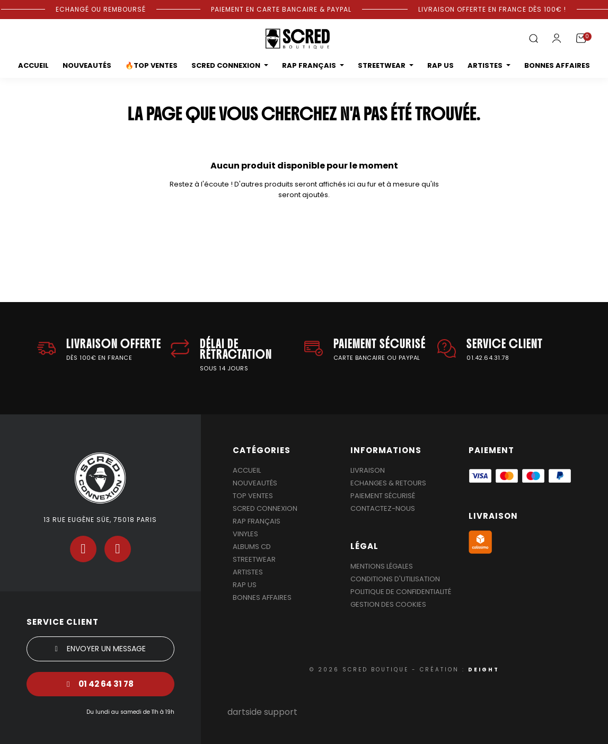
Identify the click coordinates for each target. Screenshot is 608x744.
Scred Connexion (265, 508)
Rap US (245, 585)
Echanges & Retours (388, 483)
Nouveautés (255, 483)
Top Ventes (253, 496)
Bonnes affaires (262, 597)
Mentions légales (381, 566)
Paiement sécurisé (382, 496)
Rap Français (256, 521)
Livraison (367, 470)
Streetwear (254, 559)
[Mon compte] (556, 38)
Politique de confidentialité (400, 592)
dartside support (262, 712)
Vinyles (245, 534)
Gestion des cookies (388, 604)
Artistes (248, 572)
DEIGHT (483, 670)
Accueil (247, 470)
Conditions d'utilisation (395, 579)
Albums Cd (252, 547)
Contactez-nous (382, 508)
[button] (533, 39)
